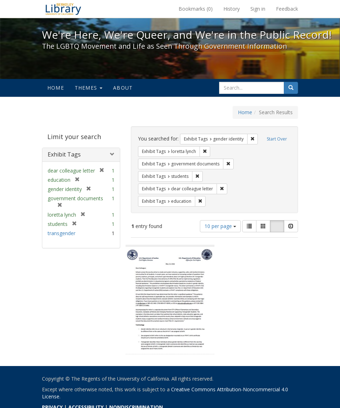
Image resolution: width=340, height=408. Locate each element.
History (231, 8)
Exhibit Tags (64, 154)
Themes (88, 87)
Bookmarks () (196, 8)
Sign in (257, 8)
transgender (61, 233)
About (123, 87)
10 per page (220, 226)
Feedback (287, 8)
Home (55, 87)
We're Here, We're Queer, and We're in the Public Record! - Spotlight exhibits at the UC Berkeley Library (63, 9)
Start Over (277, 139)
